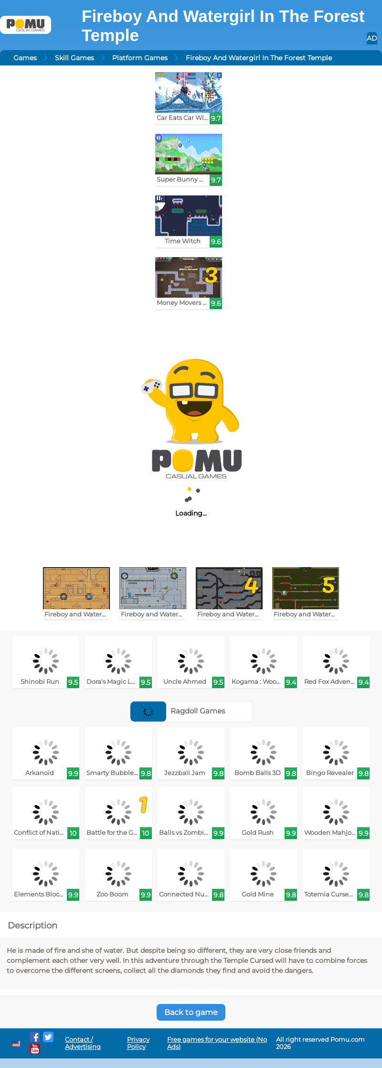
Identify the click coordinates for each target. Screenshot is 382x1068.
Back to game (191, 1012)
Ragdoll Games (177, 710)
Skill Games (74, 58)
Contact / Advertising (83, 1043)
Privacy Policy (138, 1043)
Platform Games (140, 58)
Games (25, 58)
